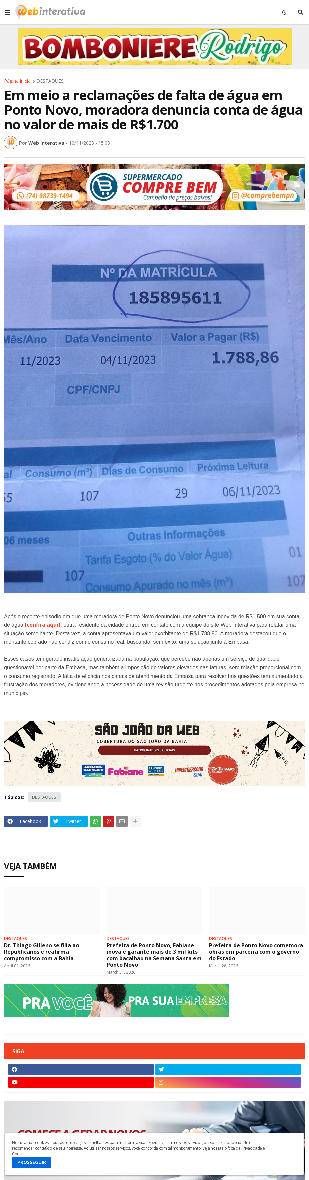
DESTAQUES (50, 81)
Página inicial (18, 81)
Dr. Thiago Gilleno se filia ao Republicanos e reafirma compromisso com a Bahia (41, 952)
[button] (7, 12)
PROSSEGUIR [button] (31, 1162)
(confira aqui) (42, 624)
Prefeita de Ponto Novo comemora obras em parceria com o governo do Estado (256, 952)
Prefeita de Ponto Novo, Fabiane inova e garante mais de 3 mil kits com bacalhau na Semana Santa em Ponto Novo (154, 955)
